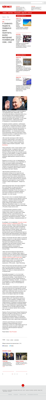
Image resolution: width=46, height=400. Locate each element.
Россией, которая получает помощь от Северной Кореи (14, 222)
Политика (10, 12)
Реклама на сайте (23, 394)
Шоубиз (35, 390)
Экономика (10, 390)
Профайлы (10, 394)
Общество (24, 12)
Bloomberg (5, 145)
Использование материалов (33, 394)
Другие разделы (37, 15)
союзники (16, 340)
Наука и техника (29, 390)
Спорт (24, 390)
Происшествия (16, 390)
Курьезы (30, 12)
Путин (7, 340)
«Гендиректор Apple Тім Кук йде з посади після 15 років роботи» (21, 362)
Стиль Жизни (17, 12)
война (11, 340)
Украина (5, 12)
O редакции (16, 394)
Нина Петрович (13, 331)
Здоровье (5, 391)
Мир (8, 17)
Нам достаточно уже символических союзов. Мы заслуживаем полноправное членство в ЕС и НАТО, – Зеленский (21, 9)
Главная (4, 17)
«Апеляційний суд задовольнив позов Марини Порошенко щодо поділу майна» (8, 363)
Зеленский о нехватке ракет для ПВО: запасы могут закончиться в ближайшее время (36, 8)
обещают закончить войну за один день (12, 257)
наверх (23, 387)
